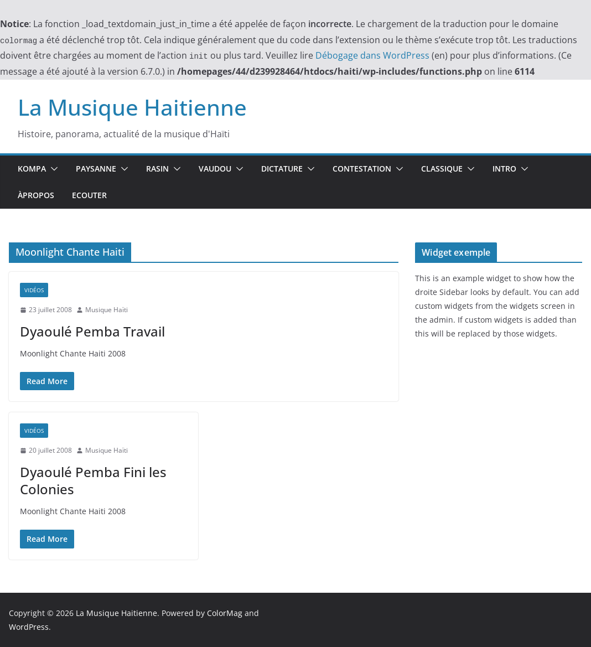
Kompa (32, 168)
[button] (52, 169)
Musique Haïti (106, 309)
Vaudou (215, 168)
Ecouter (89, 195)
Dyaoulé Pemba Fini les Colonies (93, 480)
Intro (504, 168)
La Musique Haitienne (132, 107)
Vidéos (34, 290)
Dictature (282, 168)
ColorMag (224, 613)
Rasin (157, 168)
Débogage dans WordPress (372, 55)
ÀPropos (36, 195)
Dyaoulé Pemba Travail (92, 331)
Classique (442, 168)
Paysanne (96, 168)
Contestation (362, 168)
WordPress (29, 627)
